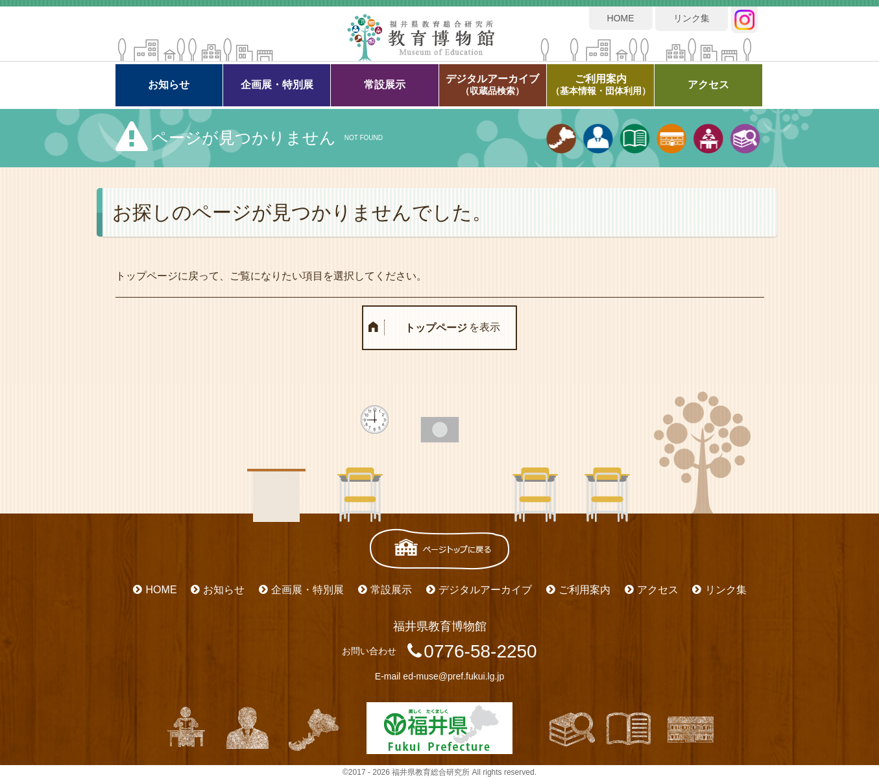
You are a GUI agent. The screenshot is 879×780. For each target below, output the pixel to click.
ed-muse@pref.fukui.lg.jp (453, 676)
